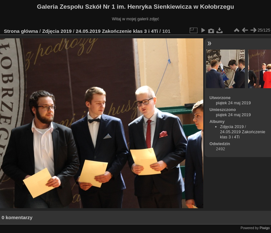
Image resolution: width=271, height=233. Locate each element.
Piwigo (265, 228)
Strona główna (21, 31)
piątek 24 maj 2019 (233, 102)
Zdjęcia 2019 (57, 31)
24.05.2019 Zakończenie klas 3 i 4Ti (117, 31)
